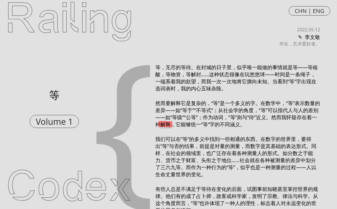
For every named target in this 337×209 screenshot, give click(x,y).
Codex (69, 188)
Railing (69, 20)
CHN (301, 11)
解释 (165, 124)
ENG (318, 11)
